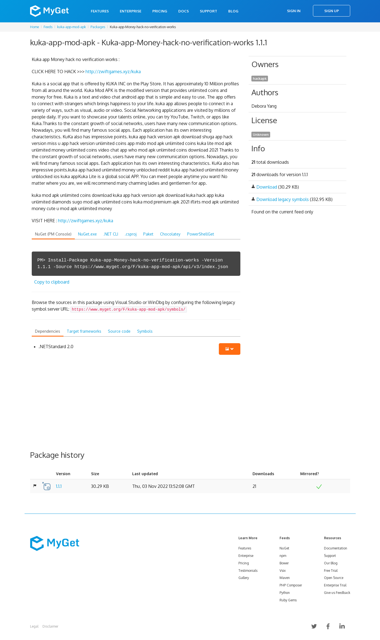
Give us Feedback (337, 593)
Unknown (261, 135)
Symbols (145, 331)
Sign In (294, 11)
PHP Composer (291, 585)
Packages (98, 27)
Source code (119, 331)
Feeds (48, 27)
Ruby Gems (288, 600)
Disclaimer (50, 626)
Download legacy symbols (282, 199)
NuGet (284, 548)
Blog (233, 11)
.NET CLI (110, 234)
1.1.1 (59, 486)
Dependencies (47, 331)
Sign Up (331, 11)
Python (285, 593)
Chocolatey (170, 234)
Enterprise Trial (335, 585)
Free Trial (331, 570)
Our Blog (331, 563)
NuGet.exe (87, 234)
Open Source (333, 578)
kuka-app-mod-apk (71, 27)
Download (266, 187)
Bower (284, 563)
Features (100, 11)
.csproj (131, 234)
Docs (183, 11)
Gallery (243, 578)
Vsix (283, 570)
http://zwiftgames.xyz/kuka (113, 71)
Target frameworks (84, 331)
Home (34, 27)
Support (208, 11)
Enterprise (130, 11)
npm (283, 556)
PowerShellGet (200, 234)
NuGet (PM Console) (53, 234)
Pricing (159, 11)
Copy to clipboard (51, 282)
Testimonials (247, 570)
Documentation (335, 548)
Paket (148, 234)
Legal (34, 626)
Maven (285, 578)
